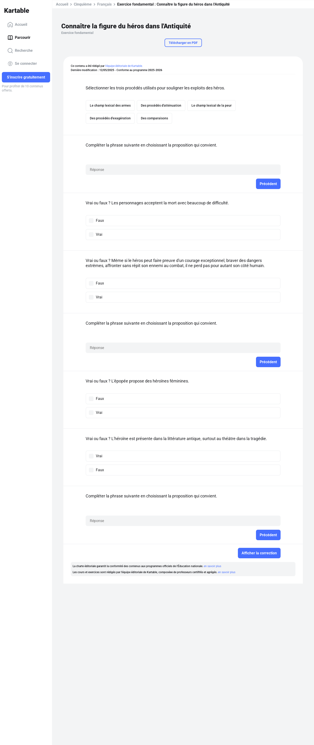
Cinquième (83, 4)
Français (104, 4)
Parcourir (18, 37)
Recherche (20, 50)
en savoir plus (212, 566)
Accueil (17, 24)
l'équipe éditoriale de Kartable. (124, 66)
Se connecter (22, 63)
